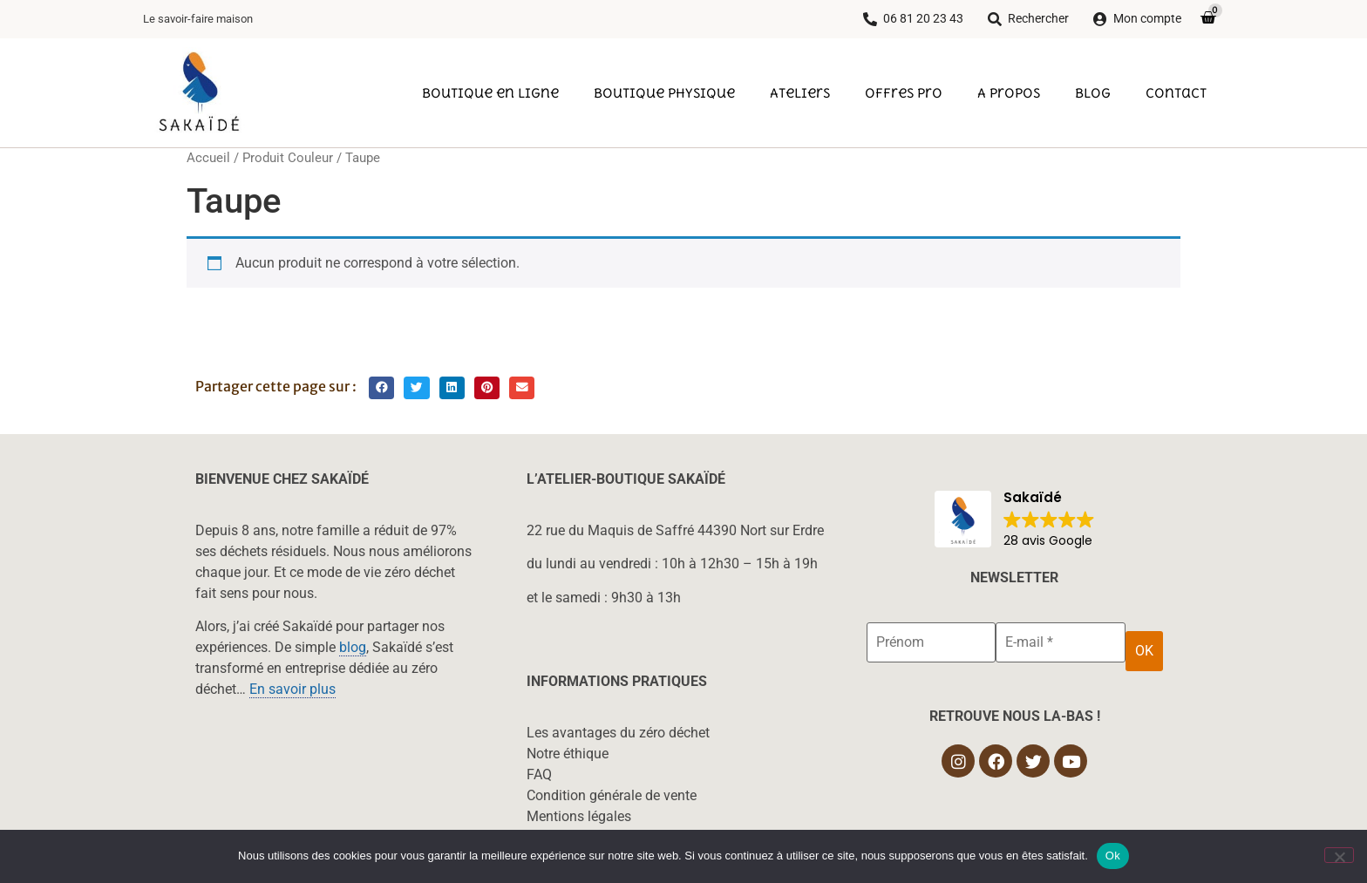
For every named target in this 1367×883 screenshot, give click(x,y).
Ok (1112, 855)
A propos (1008, 92)
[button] (381, 388)
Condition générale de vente (612, 795)
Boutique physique (664, 92)
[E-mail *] (1060, 642)
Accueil (208, 158)
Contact (1176, 92)
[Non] (1339, 855)
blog (352, 647)
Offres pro (903, 92)
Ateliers (800, 92)
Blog (1093, 92)
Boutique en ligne (490, 92)
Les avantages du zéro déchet (618, 732)
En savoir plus (292, 689)
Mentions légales (579, 816)
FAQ (539, 774)
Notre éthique (568, 753)
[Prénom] (931, 642)
